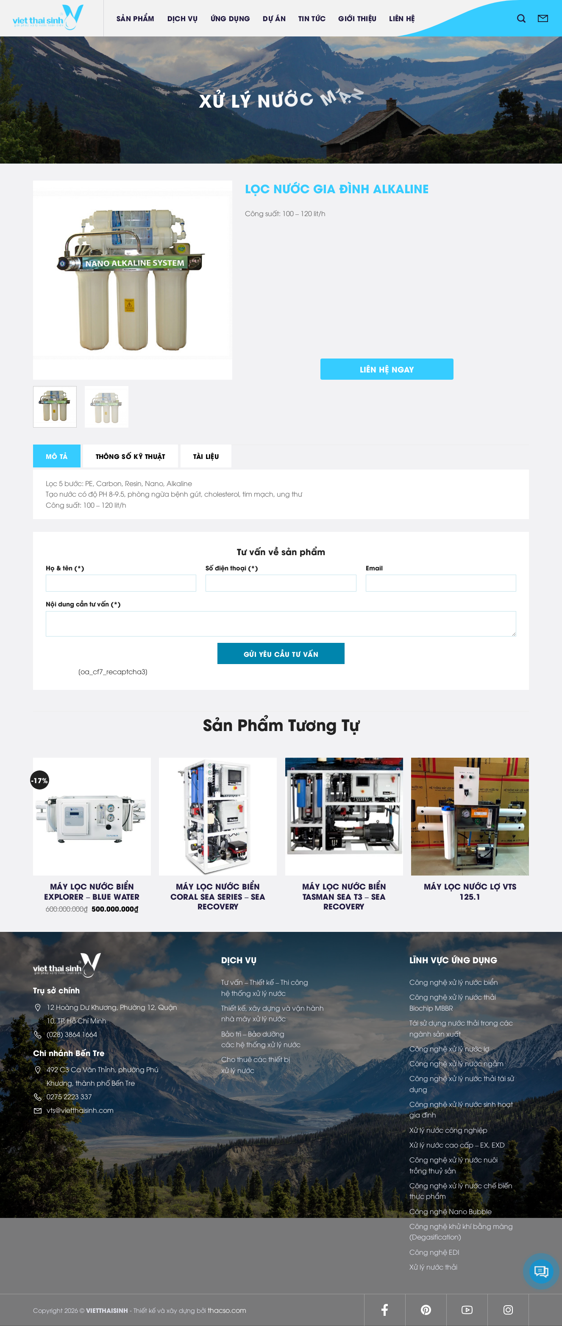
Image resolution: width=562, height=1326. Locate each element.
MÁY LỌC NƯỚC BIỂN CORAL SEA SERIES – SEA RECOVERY (217, 896)
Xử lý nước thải (433, 1266)
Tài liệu (206, 456)
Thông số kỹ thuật (130, 456)
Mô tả (57, 456)
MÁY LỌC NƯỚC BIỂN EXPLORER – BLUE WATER (91, 891)
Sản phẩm (136, 18)
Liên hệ (402, 18)
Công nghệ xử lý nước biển (453, 982)
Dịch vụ (182, 18)
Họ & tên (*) (65, 567)
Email (374, 567)
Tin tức (312, 18)
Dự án (274, 18)
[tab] (57, 456)
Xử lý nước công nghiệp (448, 1129)
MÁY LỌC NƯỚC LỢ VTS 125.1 (470, 891)
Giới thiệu (357, 18)
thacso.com (227, 1310)
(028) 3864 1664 (72, 1034)
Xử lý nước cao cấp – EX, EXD (457, 1144)
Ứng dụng (230, 18)
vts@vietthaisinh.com (80, 1110)
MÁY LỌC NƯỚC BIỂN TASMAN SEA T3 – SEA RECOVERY (344, 896)
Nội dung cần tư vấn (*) (83, 603)
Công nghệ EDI (434, 1252)
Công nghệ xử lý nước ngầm (456, 1063)
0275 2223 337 (69, 1096)
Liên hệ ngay (387, 369)
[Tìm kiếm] (521, 18)
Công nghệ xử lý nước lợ (449, 1048)
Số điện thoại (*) (232, 567)
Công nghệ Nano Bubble (450, 1211)
